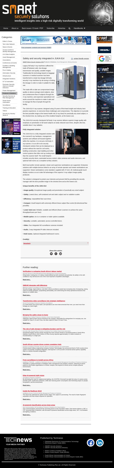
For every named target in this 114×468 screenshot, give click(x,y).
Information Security (9, 73)
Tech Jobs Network (9, 44)
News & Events (7, 47)
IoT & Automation (8, 81)
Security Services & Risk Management (9, 97)
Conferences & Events (10, 63)
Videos (5, 111)
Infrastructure (7, 76)
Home (5, 28)
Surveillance (6, 105)
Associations (7, 60)
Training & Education (9, 108)
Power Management (9, 90)
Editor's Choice (7, 41)
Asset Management (9, 57)
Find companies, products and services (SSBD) (36, 47)
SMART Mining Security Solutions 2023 (33, 62)
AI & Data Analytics (9, 54)
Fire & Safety (7, 70)
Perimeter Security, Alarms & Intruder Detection (9, 86)
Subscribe (50, 28)
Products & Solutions (9, 93)
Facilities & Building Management (9, 66)
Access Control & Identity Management (9, 50)
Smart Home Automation (7, 101)
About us (15, 28)
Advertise (61, 28)
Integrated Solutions (9, 79)
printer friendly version (80, 58)
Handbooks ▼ (80, 28)
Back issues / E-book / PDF (32, 28)
